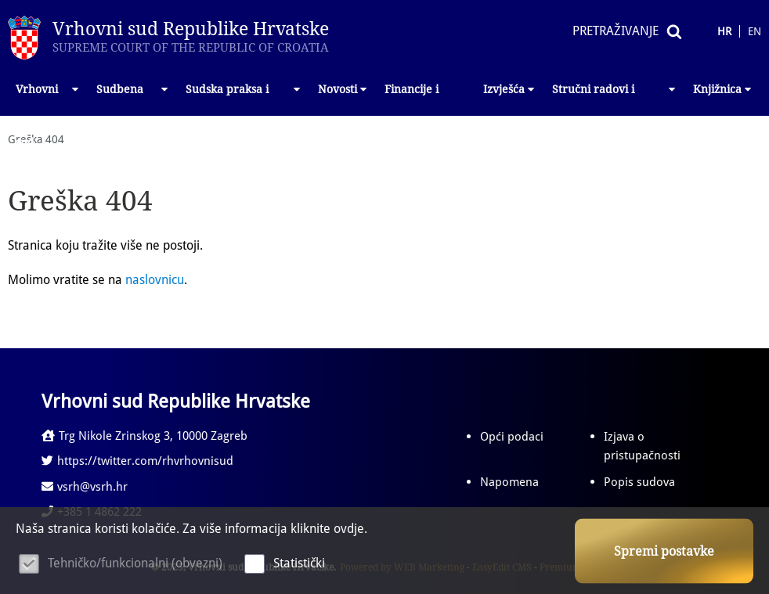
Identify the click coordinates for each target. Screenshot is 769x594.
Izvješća (509, 89)
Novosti (343, 89)
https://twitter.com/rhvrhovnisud (137, 461)
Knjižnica (723, 89)
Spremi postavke (664, 551)
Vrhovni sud (48, 99)
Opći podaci (511, 437)
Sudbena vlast (133, 99)
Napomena (509, 482)
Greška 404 (36, 139)
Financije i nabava (411, 99)
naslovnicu (154, 279)
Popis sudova (639, 482)
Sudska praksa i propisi (244, 99)
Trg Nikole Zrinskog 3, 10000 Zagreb (144, 436)
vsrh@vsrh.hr (85, 487)
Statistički (299, 563)
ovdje (349, 528)
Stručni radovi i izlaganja (614, 99)
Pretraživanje (615, 30)
